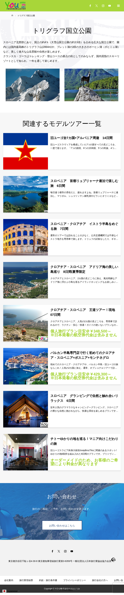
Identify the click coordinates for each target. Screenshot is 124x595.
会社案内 (8, 580)
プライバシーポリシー (74, 580)
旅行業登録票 (26, 580)
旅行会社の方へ (100, 580)
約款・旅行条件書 (48, 580)
